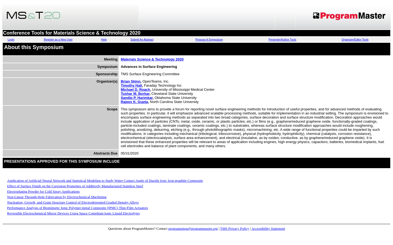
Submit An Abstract (142, 39)
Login (11, 39)
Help (104, 39)
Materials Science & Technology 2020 (152, 59)
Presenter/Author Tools (282, 39)
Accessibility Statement (268, 228)
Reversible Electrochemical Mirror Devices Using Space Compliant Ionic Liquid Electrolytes (73, 213)
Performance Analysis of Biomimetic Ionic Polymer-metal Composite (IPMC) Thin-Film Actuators (77, 208)
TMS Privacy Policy (234, 228)
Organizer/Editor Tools (354, 39)
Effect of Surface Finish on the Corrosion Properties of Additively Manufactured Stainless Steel (75, 186)
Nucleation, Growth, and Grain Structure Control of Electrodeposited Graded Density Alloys (73, 202)
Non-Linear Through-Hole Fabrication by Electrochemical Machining (56, 197)
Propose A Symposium (209, 39)
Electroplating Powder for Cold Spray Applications (43, 191)
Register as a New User (58, 39)
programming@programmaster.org (193, 228)
